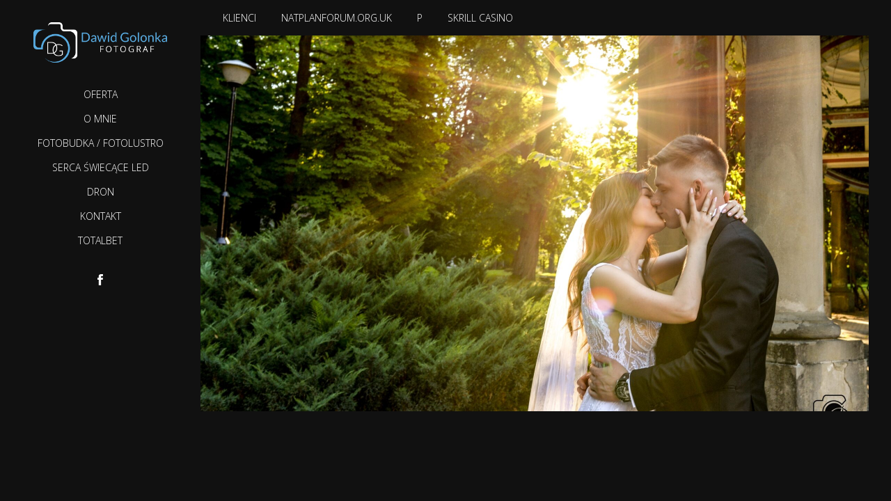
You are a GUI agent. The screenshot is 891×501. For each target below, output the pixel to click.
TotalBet (100, 240)
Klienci (239, 17)
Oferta (101, 94)
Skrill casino (480, 17)
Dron (100, 191)
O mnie (100, 118)
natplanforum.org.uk (336, 17)
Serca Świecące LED (100, 167)
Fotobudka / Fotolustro (101, 143)
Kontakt (100, 216)
